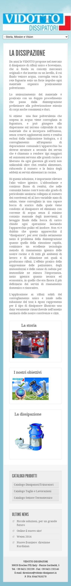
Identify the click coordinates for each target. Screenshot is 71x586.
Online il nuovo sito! (29, 531)
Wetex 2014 (24, 536)
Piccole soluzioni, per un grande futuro (37, 523)
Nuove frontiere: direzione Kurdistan (33, 544)
